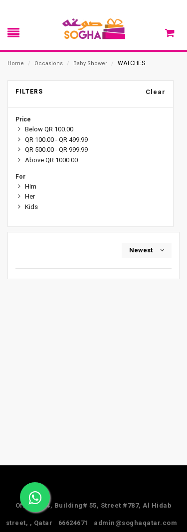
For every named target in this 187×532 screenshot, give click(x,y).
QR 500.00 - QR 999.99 (56, 149)
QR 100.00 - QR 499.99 (56, 139)
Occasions (48, 63)
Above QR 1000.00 (51, 160)
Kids (31, 207)
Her (30, 196)
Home (15, 63)
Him (30, 186)
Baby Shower (90, 63)
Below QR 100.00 (49, 129)
